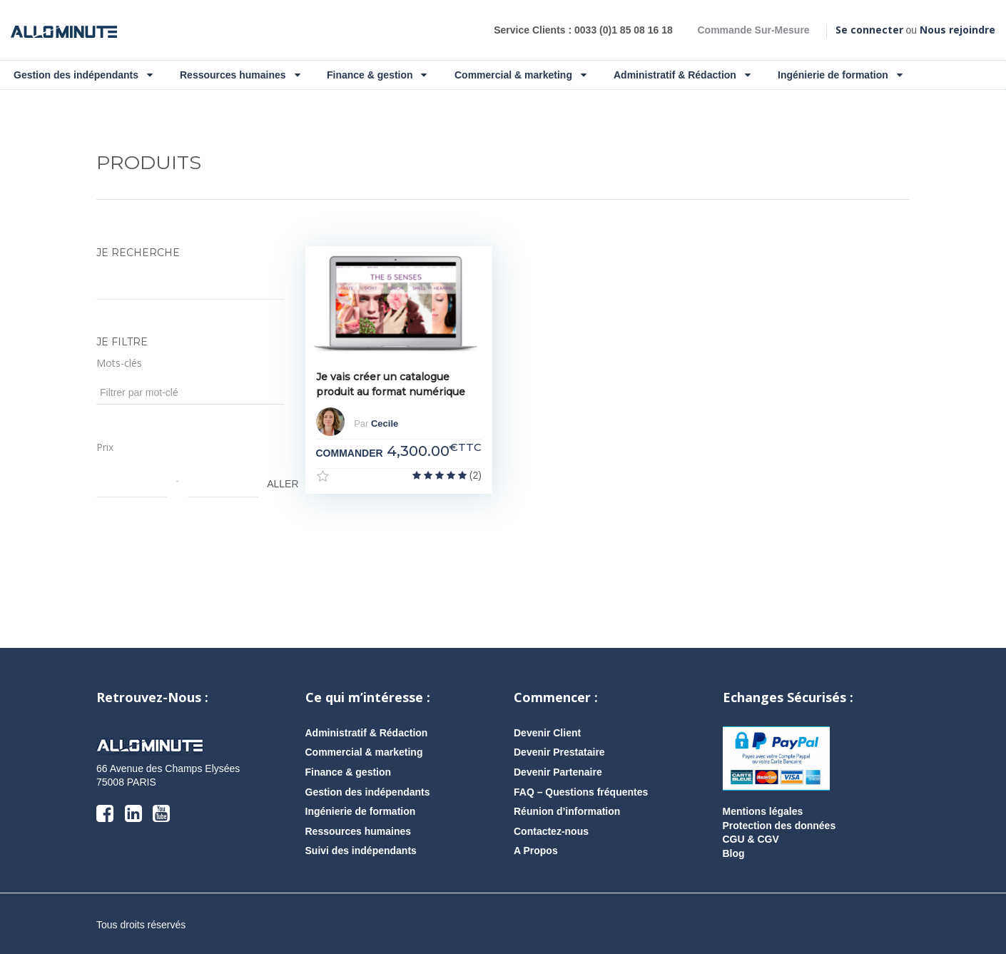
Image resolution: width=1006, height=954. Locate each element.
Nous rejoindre (957, 29)
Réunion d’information (567, 811)
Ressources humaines (240, 75)
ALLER (274, 483)
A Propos (536, 850)
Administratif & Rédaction (682, 75)
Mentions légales (763, 811)
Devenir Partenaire (558, 772)
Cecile (384, 424)
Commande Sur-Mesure (753, 30)
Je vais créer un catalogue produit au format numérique (390, 384)
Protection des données (779, 825)
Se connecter (869, 29)
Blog (734, 853)
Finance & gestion (377, 75)
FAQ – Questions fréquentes (581, 792)
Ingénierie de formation (840, 75)
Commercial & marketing (520, 75)
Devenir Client (547, 733)
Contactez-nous (551, 831)
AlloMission (218, 924)
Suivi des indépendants (361, 850)
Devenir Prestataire (559, 752)
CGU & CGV (751, 839)
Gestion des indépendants (83, 75)
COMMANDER (349, 453)
